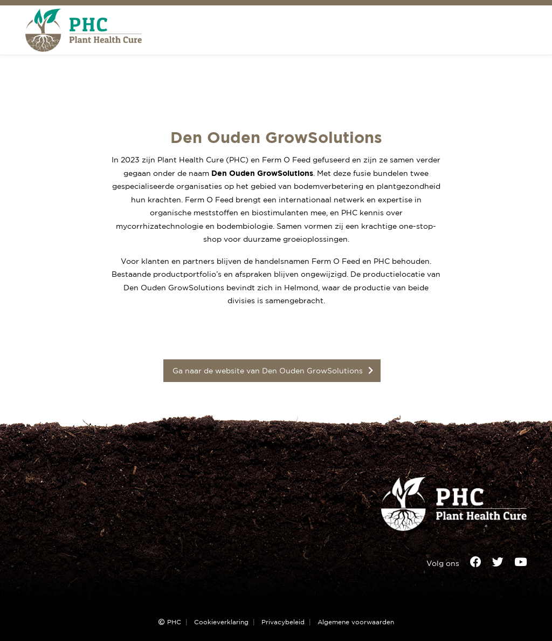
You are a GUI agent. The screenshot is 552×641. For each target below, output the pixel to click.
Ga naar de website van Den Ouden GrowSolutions (267, 370)
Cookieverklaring (221, 622)
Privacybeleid (283, 622)
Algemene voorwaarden (356, 622)
